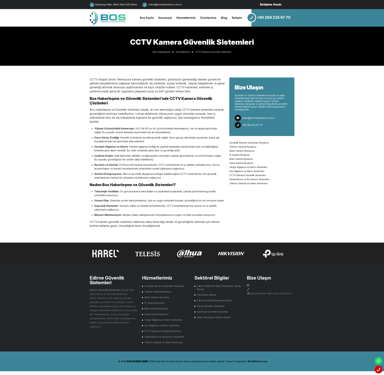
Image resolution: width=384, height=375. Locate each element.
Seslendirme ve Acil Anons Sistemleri (249, 179)
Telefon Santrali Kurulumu (242, 146)
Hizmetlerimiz (186, 17)
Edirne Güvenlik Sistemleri (108, 18)
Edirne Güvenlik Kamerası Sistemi (214, 300)
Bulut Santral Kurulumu (241, 158)
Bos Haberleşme (161, 51)
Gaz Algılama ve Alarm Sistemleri (246, 171)
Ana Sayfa (147, 17)
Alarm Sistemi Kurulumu (241, 150)
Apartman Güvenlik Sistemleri (212, 311)
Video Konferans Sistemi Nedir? (214, 317)
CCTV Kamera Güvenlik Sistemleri (213, 51)
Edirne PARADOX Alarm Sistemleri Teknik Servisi (219, 288)
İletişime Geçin (270, 4)
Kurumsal (165, 17)
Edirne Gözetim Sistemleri (210, 306)
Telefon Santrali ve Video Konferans (248, 183)
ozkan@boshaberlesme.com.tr (258, 117)
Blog (224, 17)
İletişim (237, 17)
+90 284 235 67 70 (252, 124)
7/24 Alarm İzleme (206, 294)
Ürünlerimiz (208, 17)
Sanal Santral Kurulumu (241, 163)
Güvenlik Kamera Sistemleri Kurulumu (249, 142)
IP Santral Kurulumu (239, 154)
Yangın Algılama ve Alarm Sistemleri (248, 167)
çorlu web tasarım (257, 361)
